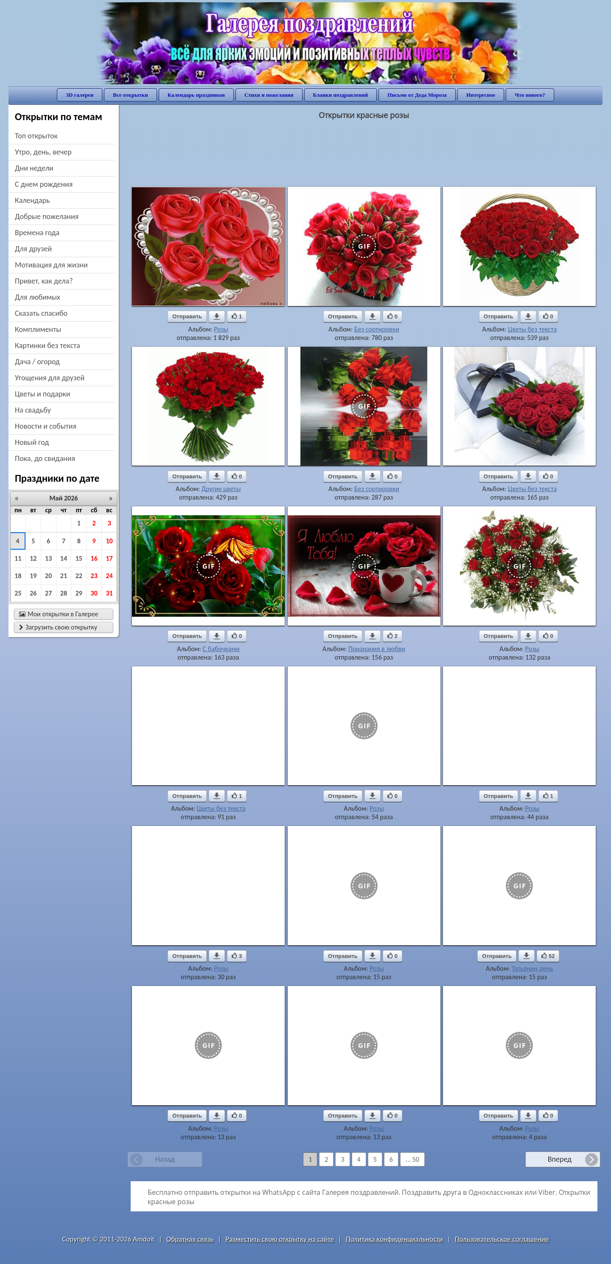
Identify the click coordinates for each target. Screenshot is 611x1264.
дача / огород (37, 361)
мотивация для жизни (51, 265)
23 (94, 576)
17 (109, 558)
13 (48, 558)
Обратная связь (190, 1239)
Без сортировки (376, 329)
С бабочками (221, 649)
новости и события (45, 426)
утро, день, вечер (43, 152)
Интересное (480, 95)
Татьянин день (532, 968)
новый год (32, 442)
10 (109, 541)
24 (109, 576)
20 (48, 576)
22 (79, 576)
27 (48, 593)
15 (79, 558)
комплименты (38, 329)
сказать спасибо (41, 313)
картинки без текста (47, 345)
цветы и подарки (42, 394)
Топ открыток (36, 135)
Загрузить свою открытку (58, 627)
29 (79, 593)
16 (94, 558)
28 (63, 593)
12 (33, 558)
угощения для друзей (49, 377)
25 (17, 593)
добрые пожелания (46, 216)
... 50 (412, 1159)
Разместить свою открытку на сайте (279, 1239)
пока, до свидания (45, 458)
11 (17, 558)
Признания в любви (376, 649)
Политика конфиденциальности (394, 1239)
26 (33, 593)
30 (94, 593)
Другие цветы (221, 489)
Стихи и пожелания (269, 95)
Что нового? (530, 95)
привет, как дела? (44, 281)
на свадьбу (33, 410)
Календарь (32, 200)
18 (17, 576)
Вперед (560, 1159)
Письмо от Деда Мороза (417, 95)
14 (63, 558)
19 (33, 576)
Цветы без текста (532, 329)
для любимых (37, 297)
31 (109, 593)
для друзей (33, 248)
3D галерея (79, 95)
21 (63, 576)
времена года (37, 232)
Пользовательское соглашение (502, 1239)
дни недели (34, 168)
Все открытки (130, 95)
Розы (221, 329)
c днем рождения (44, 184)
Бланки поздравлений (340, 95)
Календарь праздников (196, 95)
